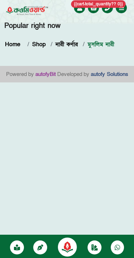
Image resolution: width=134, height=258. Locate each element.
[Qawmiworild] (67, 246)
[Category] (94, 248)
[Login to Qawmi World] (79, 8)
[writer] (40, 248)
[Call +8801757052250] (107, 8)
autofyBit (45, 74)
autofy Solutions (109, 74)
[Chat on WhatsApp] (117, 248)
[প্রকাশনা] (17, 248)
